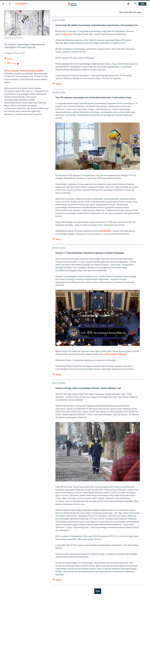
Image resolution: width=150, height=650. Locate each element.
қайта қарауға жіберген (115, 354)
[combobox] (130, 12)
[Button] (8, 59)
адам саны (67, 34)
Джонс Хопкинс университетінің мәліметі (24, 71)
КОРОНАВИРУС (21, 4)
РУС (135, 4)
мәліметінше (105, 231)
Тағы (98, 591)
